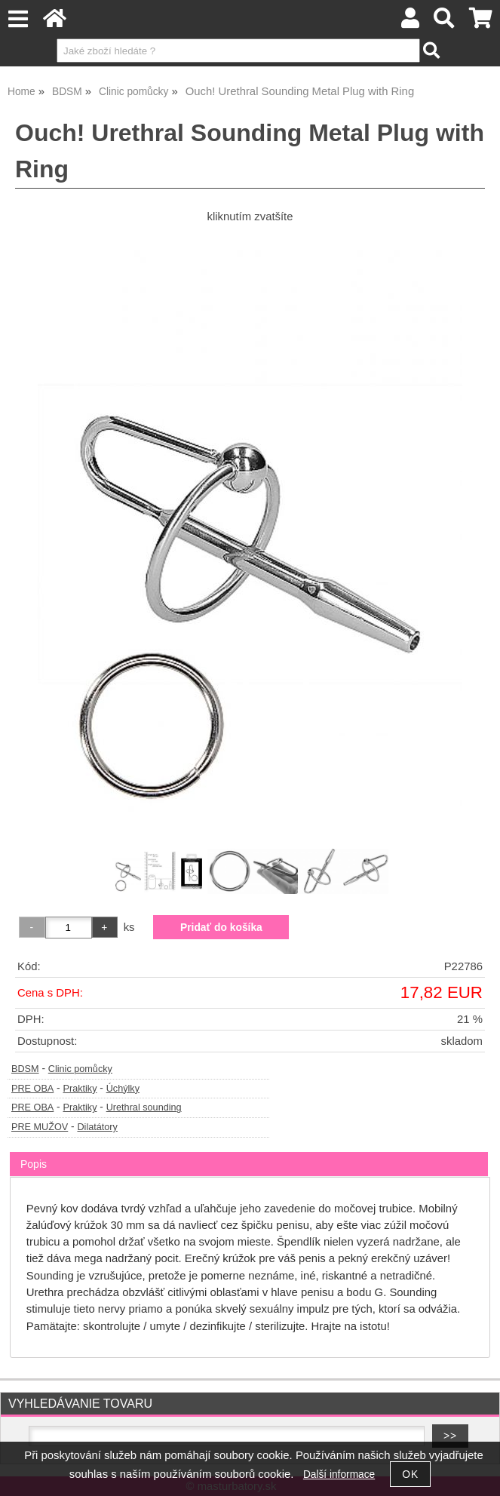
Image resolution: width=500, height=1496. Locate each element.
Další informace (339, 1474)
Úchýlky (123, 1088)
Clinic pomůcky (80, 1069)
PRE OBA (32, 1088)
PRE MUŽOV (39, 1127)
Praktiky (80, 1088)
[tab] (249, 1152)
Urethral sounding (144, 1107)
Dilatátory (97, 1127)
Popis (33, 1164)
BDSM (25, 1069)
